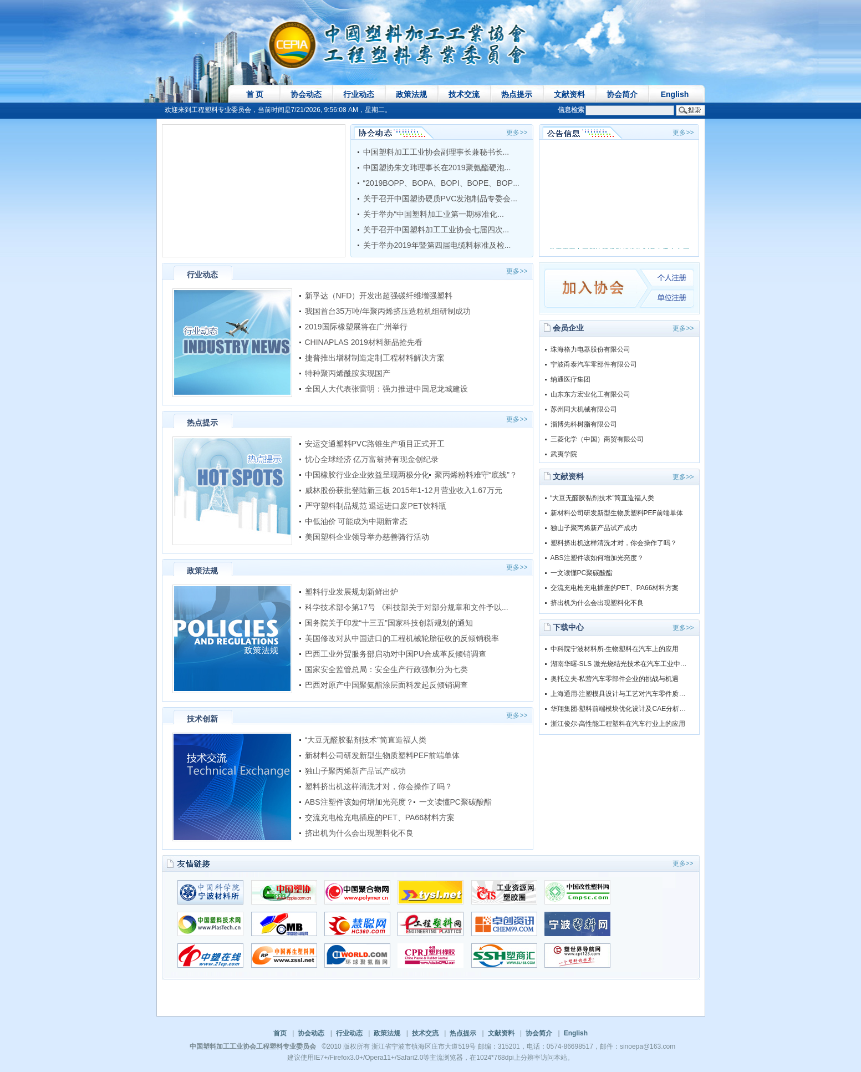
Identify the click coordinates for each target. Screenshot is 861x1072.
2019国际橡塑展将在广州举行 (356, 326)
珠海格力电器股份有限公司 (590, 349)
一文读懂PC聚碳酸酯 (455, 801)
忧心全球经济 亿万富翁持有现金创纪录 (372, 459)
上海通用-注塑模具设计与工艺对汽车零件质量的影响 (628, 694)
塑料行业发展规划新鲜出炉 (351, 591)
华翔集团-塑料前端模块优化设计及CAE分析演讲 (622, 709)
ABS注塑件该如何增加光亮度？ (359, 801)
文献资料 (569, 94)
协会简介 (622, 94)
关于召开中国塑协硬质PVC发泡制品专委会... (440, 198)
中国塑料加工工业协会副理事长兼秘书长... (436, 152)
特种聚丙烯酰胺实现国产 (347, 373)
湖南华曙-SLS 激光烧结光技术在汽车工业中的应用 (625, 664)
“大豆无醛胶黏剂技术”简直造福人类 (367, 739)
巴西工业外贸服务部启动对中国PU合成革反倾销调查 (395, 653)
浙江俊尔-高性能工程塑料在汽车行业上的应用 (618, 724)
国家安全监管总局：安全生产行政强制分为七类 (386, 669)
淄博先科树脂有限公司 (584, 424)
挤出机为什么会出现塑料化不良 (359, 833)
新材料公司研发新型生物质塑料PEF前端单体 (382, 755)
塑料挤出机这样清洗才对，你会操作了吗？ (378, 786)
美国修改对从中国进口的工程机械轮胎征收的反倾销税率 (402, 638)
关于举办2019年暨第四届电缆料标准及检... (437, 245)
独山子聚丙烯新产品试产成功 (355, 770)
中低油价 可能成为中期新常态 (356, 521)
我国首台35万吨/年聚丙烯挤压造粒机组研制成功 (388, 311)
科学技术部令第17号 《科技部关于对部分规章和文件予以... (406, 607)
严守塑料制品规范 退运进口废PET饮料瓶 (375, 505)
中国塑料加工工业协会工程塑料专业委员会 (253, 1046)
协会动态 (306, 94)
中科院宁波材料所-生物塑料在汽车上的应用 (615, 649)
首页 (280, 1033)
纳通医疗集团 (570, 379)
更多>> (516, 132)
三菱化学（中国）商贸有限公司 (597, 439)
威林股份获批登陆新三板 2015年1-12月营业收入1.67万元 (403, 490)
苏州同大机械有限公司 (584, 409)
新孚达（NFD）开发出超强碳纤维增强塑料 (379, 295)
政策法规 (411, 94)
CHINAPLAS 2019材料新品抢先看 (363, 342)
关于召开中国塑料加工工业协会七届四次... (436, 229)
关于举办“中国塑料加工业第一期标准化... (433, 214)
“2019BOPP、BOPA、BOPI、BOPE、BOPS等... (448, 183)
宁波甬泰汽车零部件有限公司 (594, 364)
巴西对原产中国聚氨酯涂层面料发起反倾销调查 (386, 684)
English (675, 94)
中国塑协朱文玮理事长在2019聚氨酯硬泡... (437, 167)
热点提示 (516, 94)
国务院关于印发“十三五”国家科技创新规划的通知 (389, 622)
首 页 (255, 94)
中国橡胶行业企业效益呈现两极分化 (367, 474)
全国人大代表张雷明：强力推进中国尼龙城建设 (386, 388)
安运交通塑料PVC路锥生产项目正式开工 (375, 443)
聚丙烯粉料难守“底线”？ (476, 474)
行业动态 (358, 94)
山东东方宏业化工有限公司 (590, 394)
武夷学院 (564, 454)
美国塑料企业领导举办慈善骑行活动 (367, 536)
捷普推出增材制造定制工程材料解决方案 (375, 357)
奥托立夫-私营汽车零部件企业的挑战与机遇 (615, 679)
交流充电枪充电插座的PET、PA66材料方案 (380, 817)
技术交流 (464, 94)
